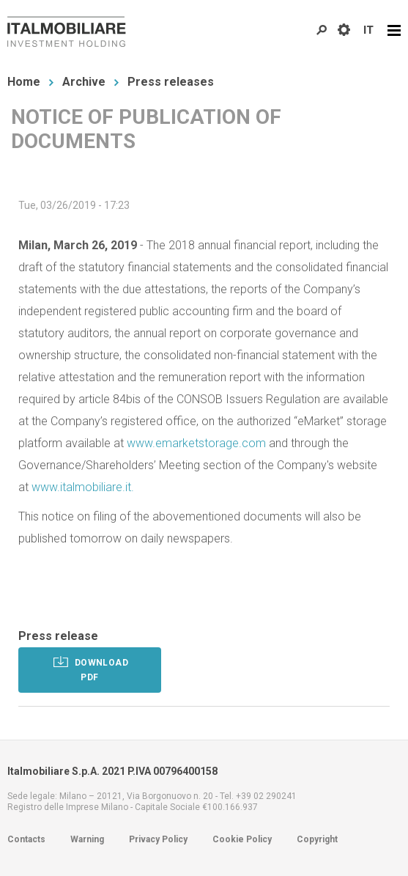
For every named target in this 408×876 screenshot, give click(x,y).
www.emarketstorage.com (196, 443)
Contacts (26, 839)
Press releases (170, 82)
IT (368, 30)
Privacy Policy (158, 839)
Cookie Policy (242, 839)
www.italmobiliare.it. (82, 487)
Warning (87, 839)
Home (23, 82)
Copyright (317, 839)
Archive (83, 82)
